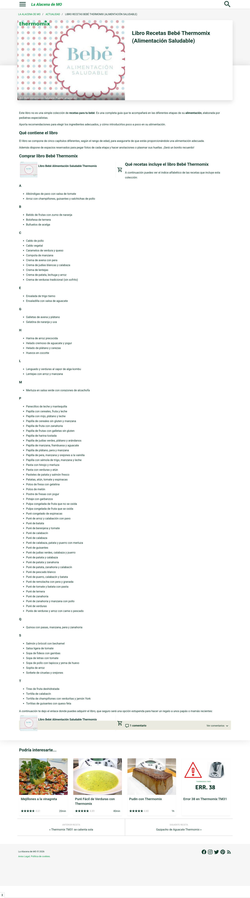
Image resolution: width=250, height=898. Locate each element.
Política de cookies (40, 856)
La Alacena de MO (46, 4)
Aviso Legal (24, 856)
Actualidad (53, 14)
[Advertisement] (125, 887)
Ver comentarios (218, 726)
